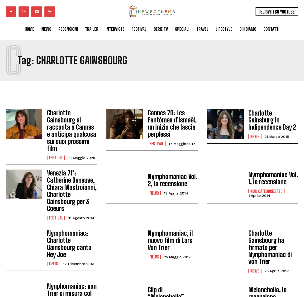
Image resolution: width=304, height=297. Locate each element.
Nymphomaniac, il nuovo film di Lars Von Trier (172, 211)
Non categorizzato (266, 173)
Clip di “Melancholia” (171, 254)
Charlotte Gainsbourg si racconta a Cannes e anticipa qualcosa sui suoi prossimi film (71, 122)
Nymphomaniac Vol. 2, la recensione (170, 162)
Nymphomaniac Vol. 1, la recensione (272, 160)
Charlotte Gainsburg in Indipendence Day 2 (272, 120)
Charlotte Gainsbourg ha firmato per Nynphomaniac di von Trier (272, 213)
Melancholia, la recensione (265, 254)
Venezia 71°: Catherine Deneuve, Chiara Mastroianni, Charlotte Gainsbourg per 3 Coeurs (71, 168)
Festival (56, 140)
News (255, 132)
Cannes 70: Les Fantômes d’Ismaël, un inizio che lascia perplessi (170, 122)
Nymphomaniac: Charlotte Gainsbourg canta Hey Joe (71, 211)
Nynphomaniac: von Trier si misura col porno (69, 254)
